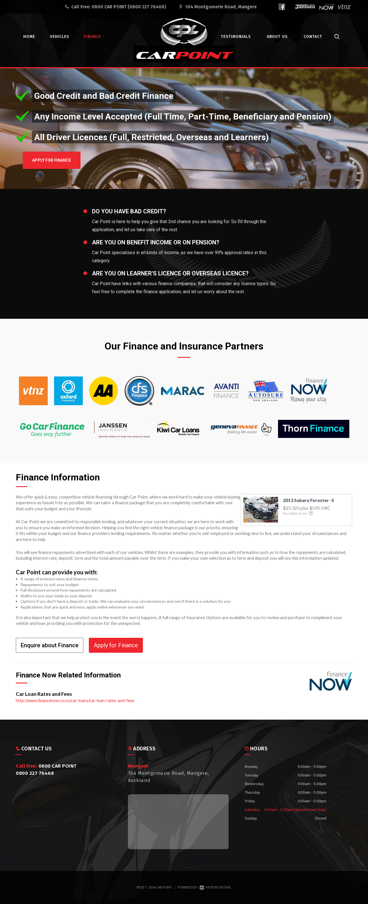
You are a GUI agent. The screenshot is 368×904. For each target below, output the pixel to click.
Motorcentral (215, 887)
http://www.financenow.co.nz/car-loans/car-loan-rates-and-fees (77, 700)
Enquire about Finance (49, 645)
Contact (313, 36)
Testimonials (236, 36)
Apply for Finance (62, 162)
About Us (277, 36)
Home (29, 36)
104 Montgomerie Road (221, 6)
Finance (94, 36)
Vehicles (59, 36)
